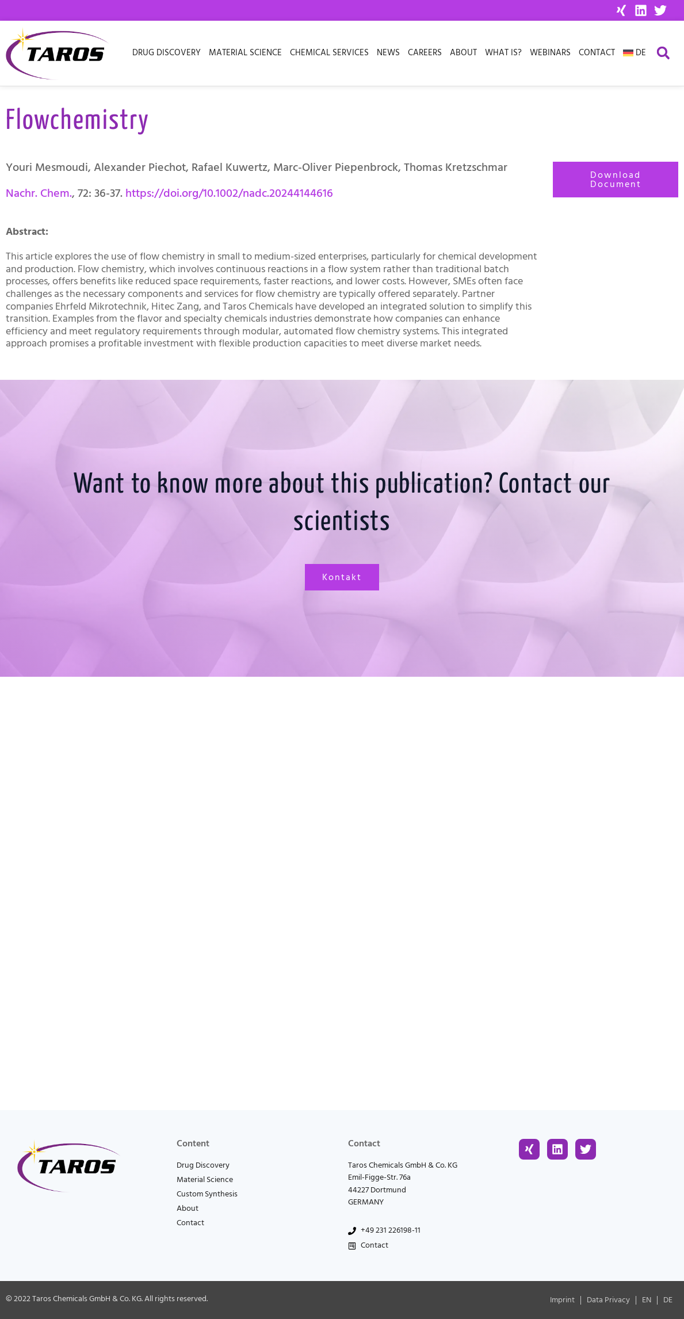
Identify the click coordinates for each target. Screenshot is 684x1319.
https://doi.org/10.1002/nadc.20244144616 (229, 193)
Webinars (550, 53)
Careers (425, 53)
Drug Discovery (166, 53)
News (388, 53)
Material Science (245, 53)
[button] (663, 53)
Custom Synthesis (207, 1194)
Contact (597, 53)
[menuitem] (635, 53)
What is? (503, 53)
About (463, 53)
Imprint (562, 1300)
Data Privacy (608, 1300)
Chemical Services (329, 53)
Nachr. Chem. (39, 193)
